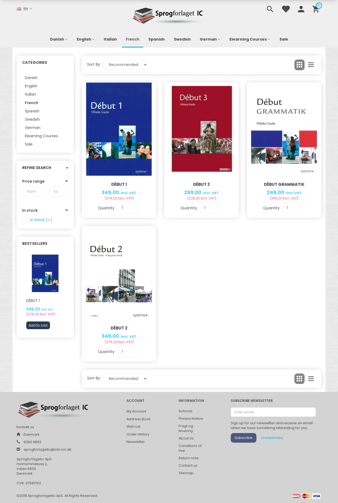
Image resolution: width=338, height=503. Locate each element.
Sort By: (94, 64)
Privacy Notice (191, 418)
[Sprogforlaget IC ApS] (169, 15)
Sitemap (186, 473)
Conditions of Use (190, 448)
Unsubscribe (272, 437)
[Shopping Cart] (316, 8)
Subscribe (243, 437)
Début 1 (33, 300)
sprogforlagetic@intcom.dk (47, 449)
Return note (189, 458)
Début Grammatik (284, 184)
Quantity (107, 208)
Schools (186, 411)
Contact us (188, 465)
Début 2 (119, 328)
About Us (186, 438)
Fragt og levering (186, 428)
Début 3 (201, 184)
